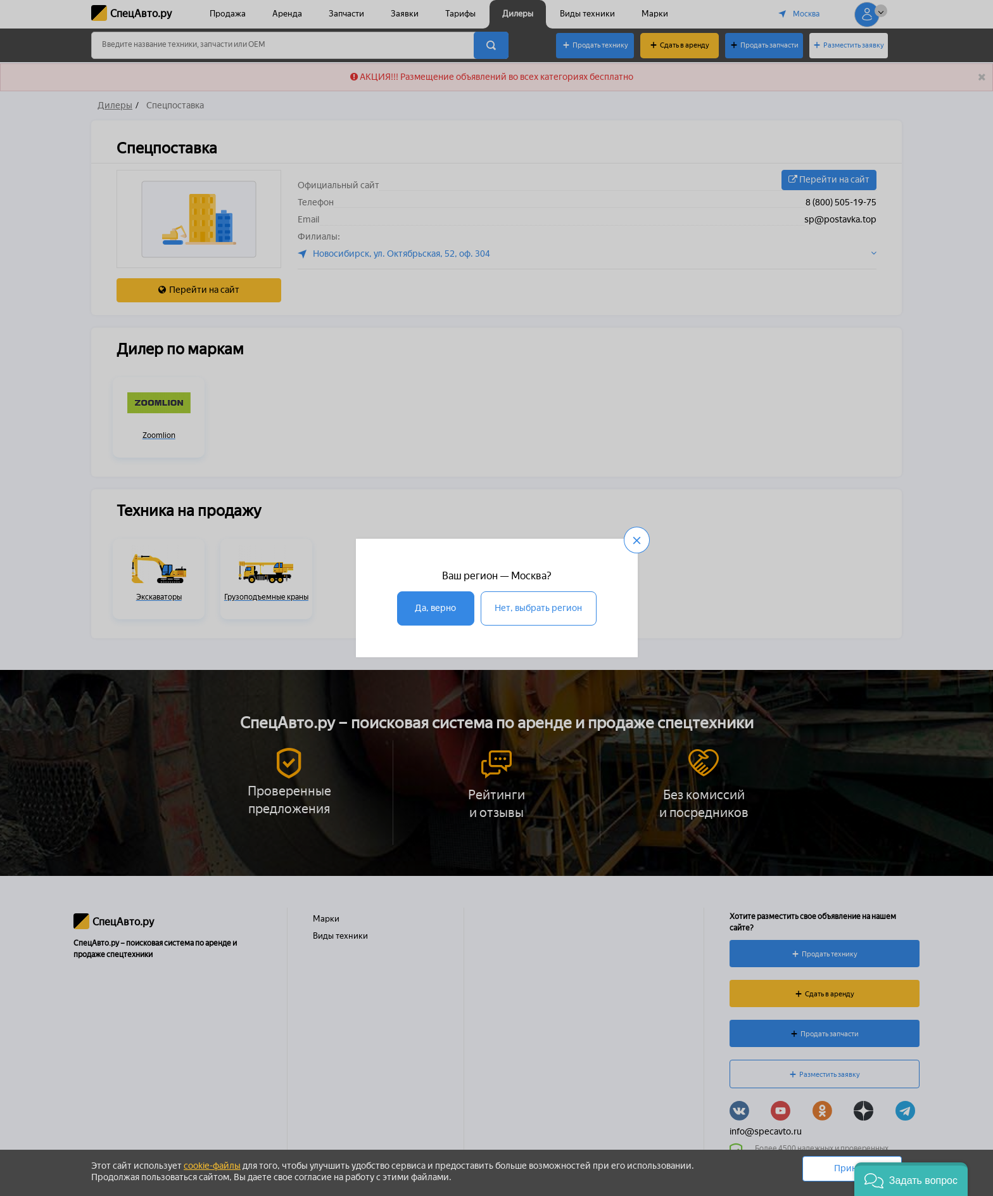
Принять (852, 1168)
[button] (911, 1179)
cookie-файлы (212, 1166)
